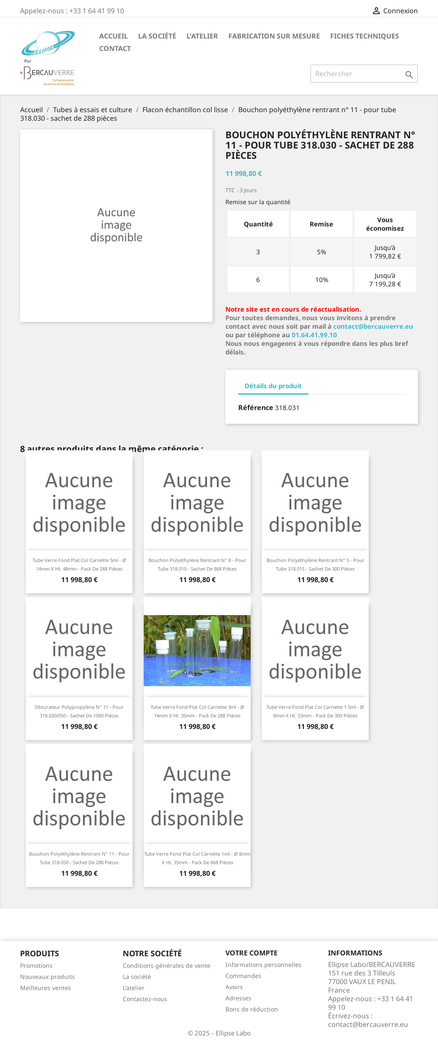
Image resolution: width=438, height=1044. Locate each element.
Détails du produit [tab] (273, 385)
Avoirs (234, 987)
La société (157, 36)
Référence (255, 407)
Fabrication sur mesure (274, 36)
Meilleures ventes (45, 988)
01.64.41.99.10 (314, 334)
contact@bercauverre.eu (373, 326)
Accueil (113, 36)
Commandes (243, 976)
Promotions (36, 965)
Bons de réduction (251, 1009)
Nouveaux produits (47, 977)
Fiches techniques (364, 36)
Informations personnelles (263, 965)
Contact (115, 48)
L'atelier (202, 36)
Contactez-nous (145, 999)
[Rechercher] (364, 74)
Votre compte (251, 953)
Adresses (238, 998)
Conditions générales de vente (166, 965)
